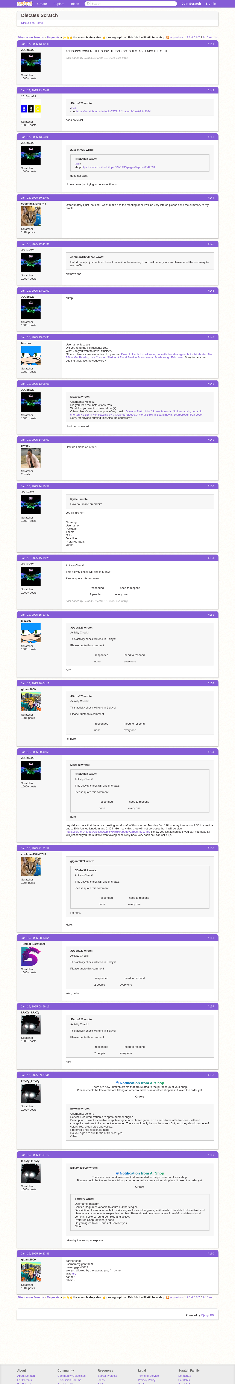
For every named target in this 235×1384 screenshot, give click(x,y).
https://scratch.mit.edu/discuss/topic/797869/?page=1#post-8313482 (108, 831)
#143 (73, 108)
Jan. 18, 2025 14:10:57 (35, 486)
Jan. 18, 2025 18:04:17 (35, 683)
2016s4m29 (28, 96)
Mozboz (26, 343)
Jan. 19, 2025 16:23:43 (35, 1253)
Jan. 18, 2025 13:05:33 (35, 337)
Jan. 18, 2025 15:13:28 (35, 558)
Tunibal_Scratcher (33, 943)
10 (206, 37)
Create (42, 4)
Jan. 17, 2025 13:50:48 (35, 90)
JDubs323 (27, 49)
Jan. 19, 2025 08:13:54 (35, 937)
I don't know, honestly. (154, 354)
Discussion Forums (31, 37)
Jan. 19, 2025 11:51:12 (35, 1154)
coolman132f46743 (33, 203)
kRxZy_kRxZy (30, 1012)
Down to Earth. (130, 354)
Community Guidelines (72, 1375)
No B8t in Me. (88, 414)
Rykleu (25, 445)
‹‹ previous (176, 37)
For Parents (24, 1380)
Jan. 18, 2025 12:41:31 (35, 244)
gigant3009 (28, 689)
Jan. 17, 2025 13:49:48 (35, 43)
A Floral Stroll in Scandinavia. (135, 357)
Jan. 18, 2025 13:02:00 (35, 290)
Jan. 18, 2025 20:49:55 (35, 752)
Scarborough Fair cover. (169, 357)
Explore (59, 4)
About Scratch (26, 1375)
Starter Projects (107, 1375)
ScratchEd (184, 1375)
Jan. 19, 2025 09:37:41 (35, 1075)
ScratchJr (184, 1380)
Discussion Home (32, 22)
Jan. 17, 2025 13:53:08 (35, 137)
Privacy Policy (146, 1380)
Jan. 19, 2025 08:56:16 (35, 1006)
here (73, 1273)
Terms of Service (148, 1375)
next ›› (213, 37)
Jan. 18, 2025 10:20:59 (35, 197)
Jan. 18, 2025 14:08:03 (35, 439)
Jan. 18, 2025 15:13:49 (35, 614)
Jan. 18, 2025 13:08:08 (35, 383)
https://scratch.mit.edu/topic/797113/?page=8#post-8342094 (113, 111)
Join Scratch (191, 3)
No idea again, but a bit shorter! (187, 354)
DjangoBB (207, 1315)
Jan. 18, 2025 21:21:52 (35, 848)
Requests (53, 37)
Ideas (75, 4)
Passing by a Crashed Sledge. (98, 357)
